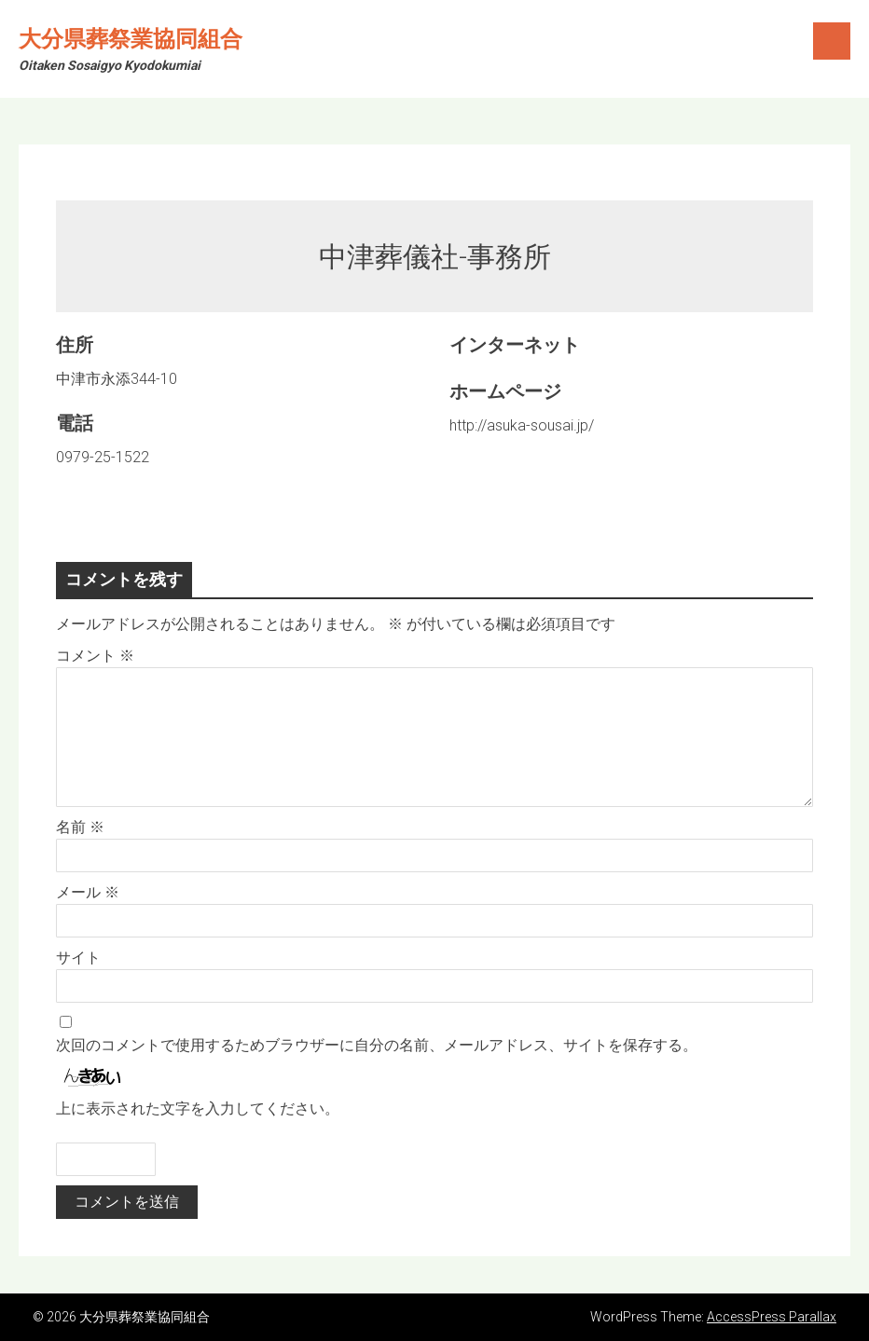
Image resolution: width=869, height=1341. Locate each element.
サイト (78, 957)
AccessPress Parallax (771, 1316)
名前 (80, 827)
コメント (95, 655)
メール (87, 892)
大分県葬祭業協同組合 (130, 39)
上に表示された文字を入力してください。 (197, 1108)
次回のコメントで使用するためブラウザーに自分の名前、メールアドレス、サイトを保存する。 (376, 1045)
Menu (831, 41)
